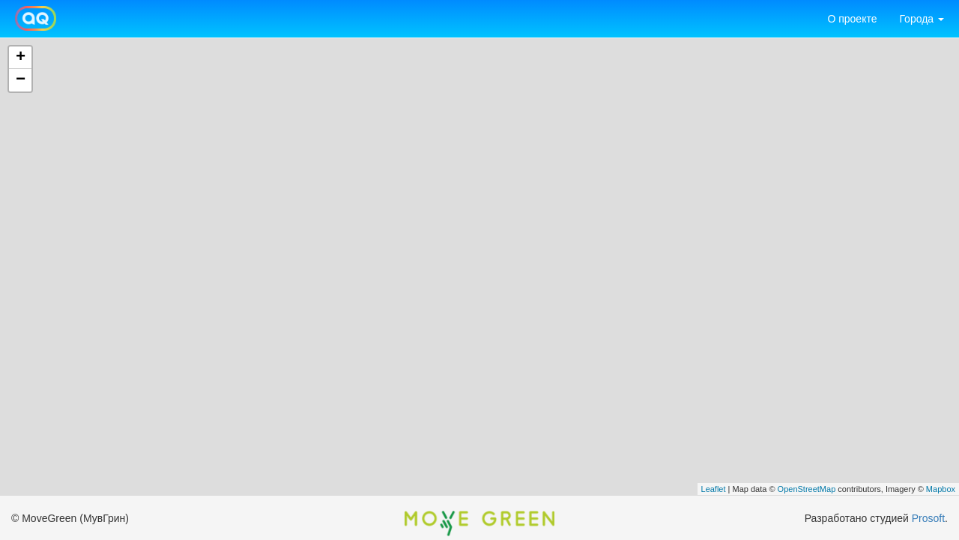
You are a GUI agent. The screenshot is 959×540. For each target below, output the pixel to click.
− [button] (20, 80)
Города (921, 19)
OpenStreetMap (807, 489)
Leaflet (713, 489)
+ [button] (20, 57)
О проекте (852, 19)
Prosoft (928, 518)
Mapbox (940, 489)
